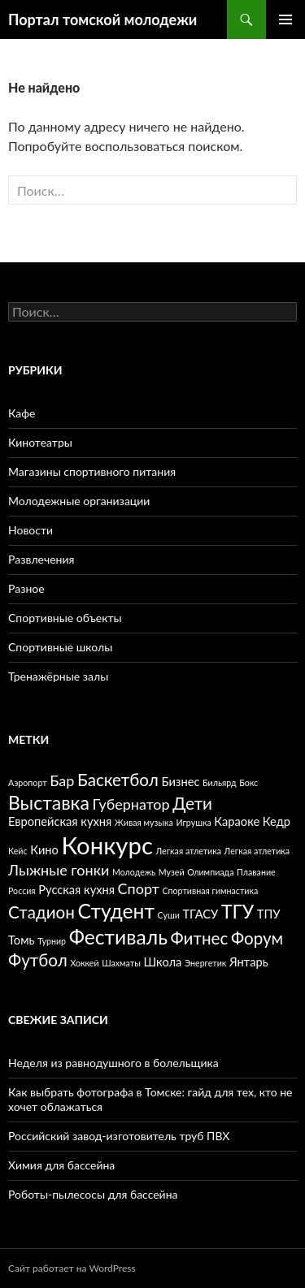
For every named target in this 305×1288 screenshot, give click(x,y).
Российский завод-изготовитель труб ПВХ (118, 1136)
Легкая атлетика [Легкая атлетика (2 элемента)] (189, 850)
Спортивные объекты (65, 618)
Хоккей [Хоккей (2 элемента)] (84, 962)
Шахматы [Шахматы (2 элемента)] (121, 962)
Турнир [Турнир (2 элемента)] (51, 941)
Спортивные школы (60, 647)
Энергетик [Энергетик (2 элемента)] (205, 962)
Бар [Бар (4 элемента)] (62, 780)
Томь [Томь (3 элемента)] (21, 940)
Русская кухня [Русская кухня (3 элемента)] (76, 890)
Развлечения (41, 559)
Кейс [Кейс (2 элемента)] (18, 850)
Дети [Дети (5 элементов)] (192, 803)
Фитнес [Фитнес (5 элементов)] (200, 938)
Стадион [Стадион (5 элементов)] (41, 912)
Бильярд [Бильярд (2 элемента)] (220, 782)
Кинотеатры (40, 442)
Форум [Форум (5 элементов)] (257, 938)
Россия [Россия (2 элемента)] (22, 890)
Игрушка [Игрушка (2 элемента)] (193, 822)
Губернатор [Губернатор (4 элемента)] (130, 804)
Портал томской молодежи (102, 19)
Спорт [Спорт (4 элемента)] (138, 888)
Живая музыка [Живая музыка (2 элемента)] (144, 822)
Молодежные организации (79, 501)
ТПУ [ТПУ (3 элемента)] (269, 914)
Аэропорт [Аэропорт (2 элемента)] (27, 782)
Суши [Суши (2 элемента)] (169, 915)
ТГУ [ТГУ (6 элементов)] (237, 911)
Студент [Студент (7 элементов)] (116, 911)
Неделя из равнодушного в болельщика (113, 1063)
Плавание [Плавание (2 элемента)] (256, 872)
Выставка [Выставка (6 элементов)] (48, 802)
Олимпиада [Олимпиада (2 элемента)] (210, 872)
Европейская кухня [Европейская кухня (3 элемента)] (59, 821)
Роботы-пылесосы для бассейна (93, 1194)
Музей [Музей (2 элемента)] (172, 872)
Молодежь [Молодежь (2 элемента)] (133, 872)
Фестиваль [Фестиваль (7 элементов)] (118, 937)
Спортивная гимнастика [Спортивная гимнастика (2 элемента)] (210, 890)
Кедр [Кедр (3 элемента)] (276, 821)
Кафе (22, 413)
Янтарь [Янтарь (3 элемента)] (248, 962)
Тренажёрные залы (58, 676)
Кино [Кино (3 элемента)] (44, 850)
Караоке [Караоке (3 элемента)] (236, 821)
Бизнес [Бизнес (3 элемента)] (180, 782)
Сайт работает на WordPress (72, 1268)
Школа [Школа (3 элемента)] (162, 962)
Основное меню (285, 19)
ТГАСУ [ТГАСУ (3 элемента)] (200, 914)
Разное (26, 588)
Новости (30, 530)
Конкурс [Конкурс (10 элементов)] (107, 845)
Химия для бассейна (61, 1165)
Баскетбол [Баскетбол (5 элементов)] (118, 779)
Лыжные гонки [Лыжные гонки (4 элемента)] (58, 870)
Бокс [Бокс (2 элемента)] (248, 782)
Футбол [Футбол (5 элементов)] (38, 960)
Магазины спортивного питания (92, 471)
